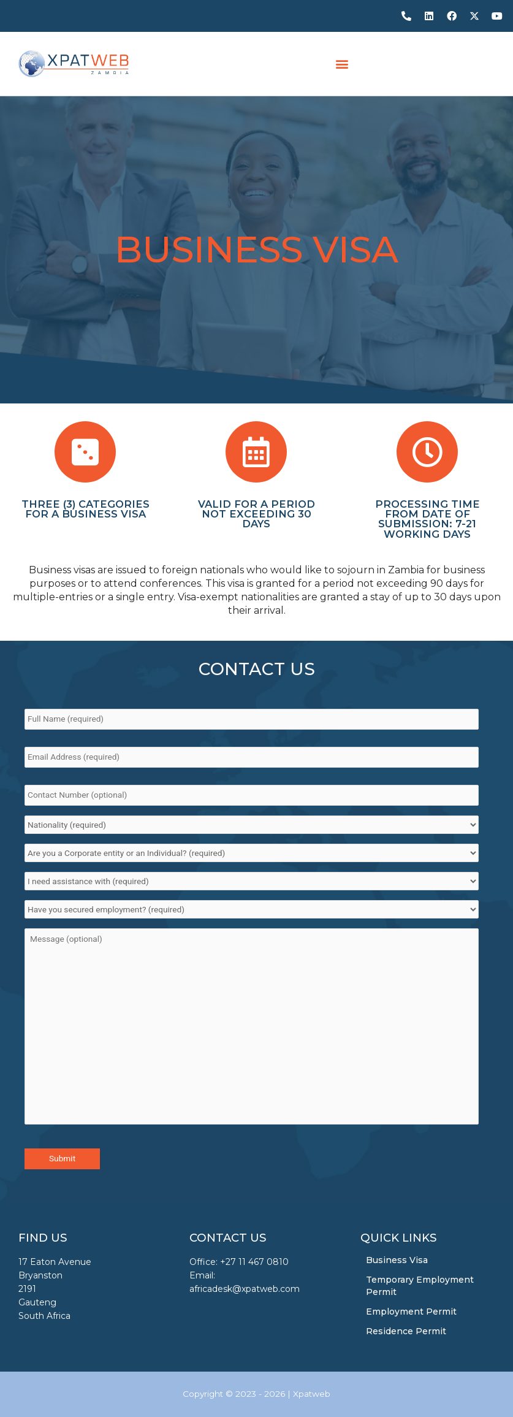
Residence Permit (406, 1331)
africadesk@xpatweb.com (244, 1288)
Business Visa (397, 1260)
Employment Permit (411, 1311)
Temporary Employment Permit (420, 1285)
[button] (342, 63)
